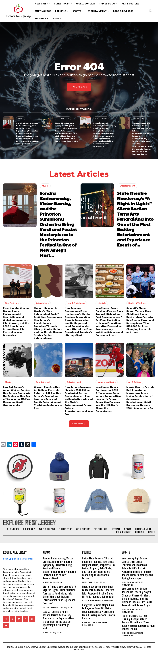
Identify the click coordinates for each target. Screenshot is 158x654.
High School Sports (132, 582)
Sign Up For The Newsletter (18, 558)
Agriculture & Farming (94, 622)
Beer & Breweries (91, 601)
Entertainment (63, 118)
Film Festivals (100, 118)
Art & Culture (139, 118)
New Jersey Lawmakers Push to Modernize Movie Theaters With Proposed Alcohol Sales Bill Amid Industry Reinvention (98, 591)
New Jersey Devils (107, 382)
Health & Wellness (76, 303)
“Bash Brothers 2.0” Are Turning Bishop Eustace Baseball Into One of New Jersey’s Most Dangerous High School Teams (138, 622)
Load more (79, 424)
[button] (150, 11)
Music (20, 118)
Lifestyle (102, 303)
